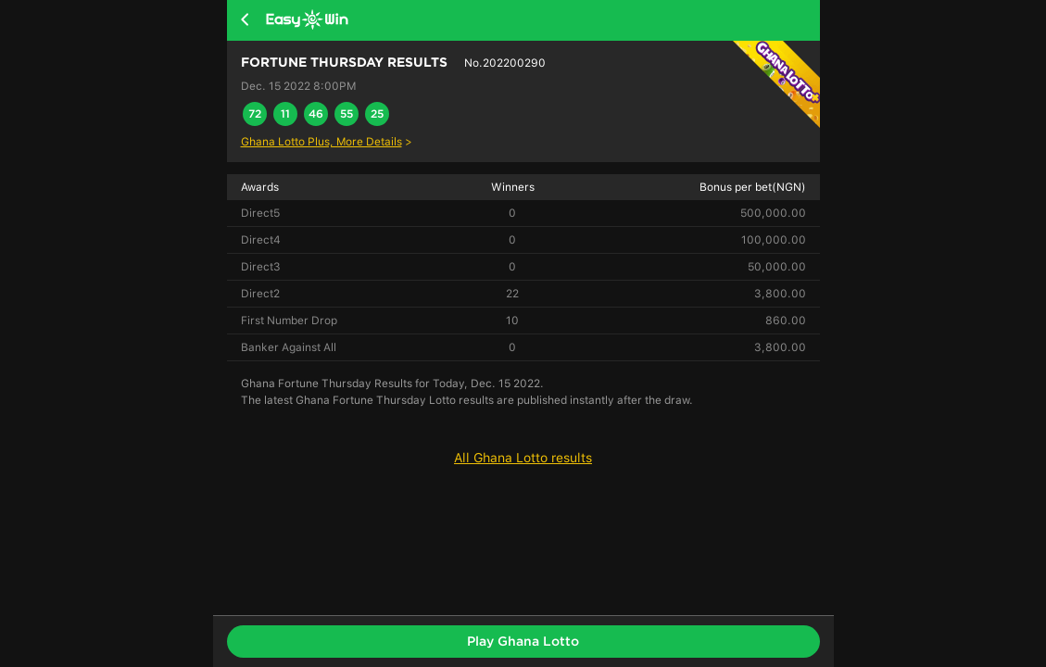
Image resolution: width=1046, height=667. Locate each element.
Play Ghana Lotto (523, 641)
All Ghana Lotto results (523, 457)
